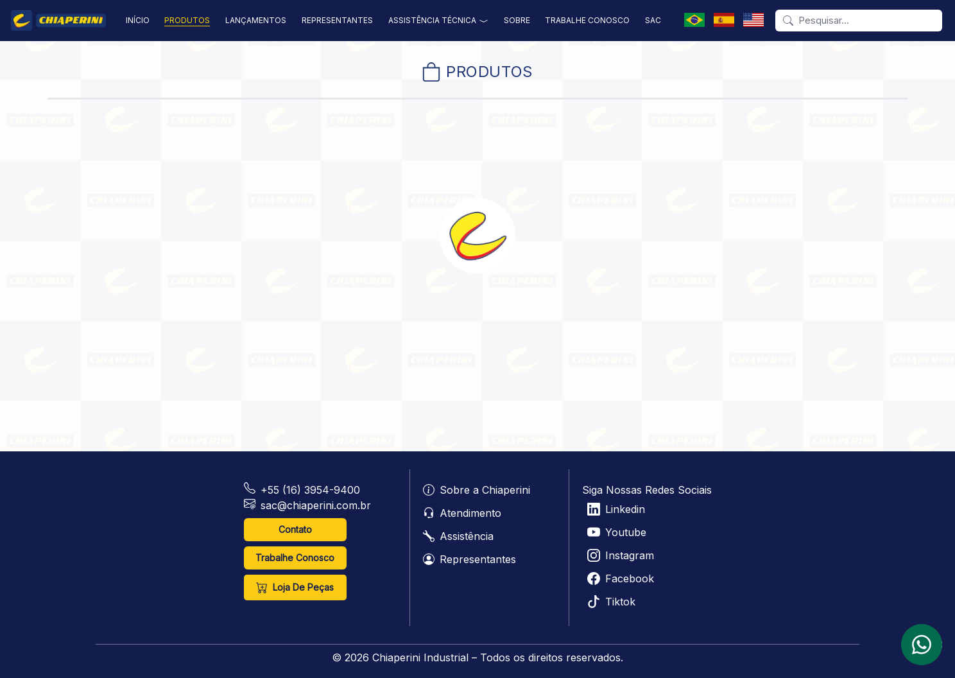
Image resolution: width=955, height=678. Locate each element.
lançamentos (255, 20)
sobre (517, 20)
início (138, 20)
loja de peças (295, 587)
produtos (187, 20)
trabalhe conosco (587, 20)
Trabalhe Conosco (294, 557)
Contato (295, 529)
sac (653, 20)
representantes (337, 20)
